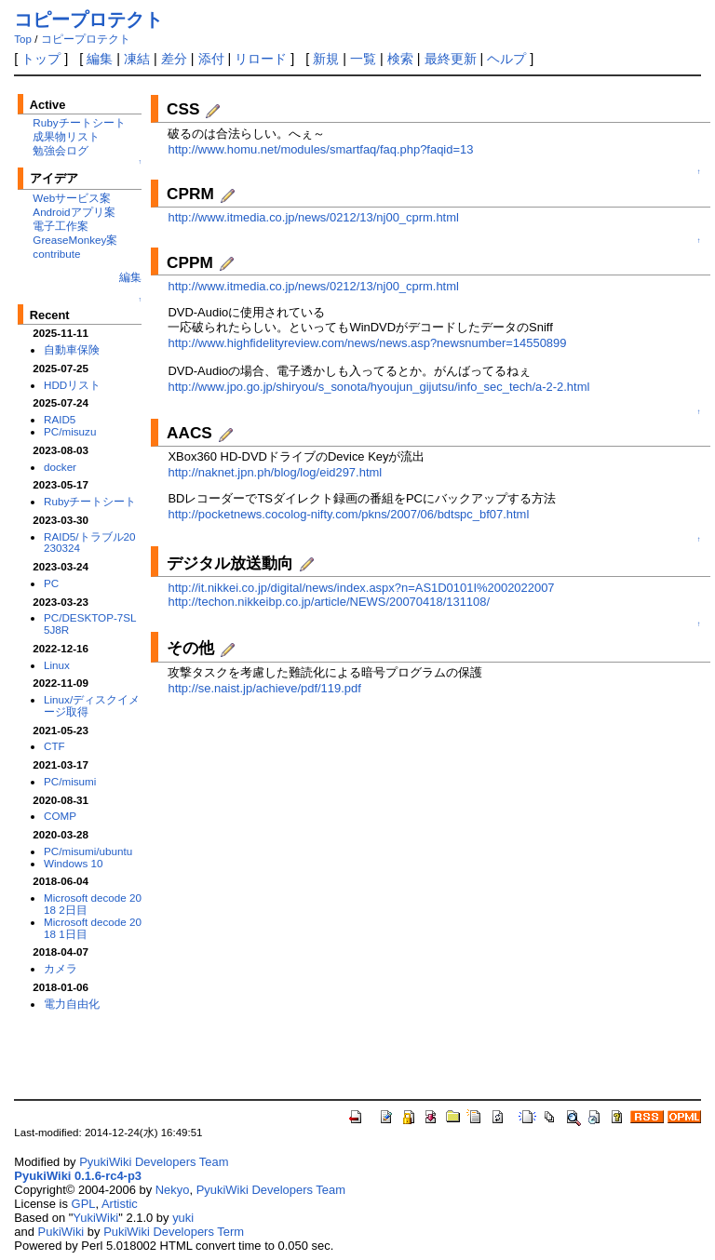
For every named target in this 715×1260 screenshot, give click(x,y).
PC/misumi (70, 781)
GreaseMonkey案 (75, 240)
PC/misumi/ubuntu (88, 851)
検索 (400, 58)
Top (23, 39)
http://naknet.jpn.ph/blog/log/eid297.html (275, 472)
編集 (100, 58)
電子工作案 (60, 226)
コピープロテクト (88, 19)
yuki (183, 1218)
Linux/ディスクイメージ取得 (92, 705)
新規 (326, 58)
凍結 (137, 58)
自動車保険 (72, 349)
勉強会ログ (60, 150)
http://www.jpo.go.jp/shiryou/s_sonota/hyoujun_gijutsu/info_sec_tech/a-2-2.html (378, 387)
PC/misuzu (70, 431)
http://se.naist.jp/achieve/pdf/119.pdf (264, 688)
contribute (56, 254)
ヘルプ (506, 58)
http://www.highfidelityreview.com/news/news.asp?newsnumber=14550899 (367, 343)
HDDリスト (72, 385)
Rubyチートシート (79, 122)
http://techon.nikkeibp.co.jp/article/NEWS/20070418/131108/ (329, 602)
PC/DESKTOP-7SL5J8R (90, 623)
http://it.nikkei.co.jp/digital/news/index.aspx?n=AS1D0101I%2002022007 (361, 588)
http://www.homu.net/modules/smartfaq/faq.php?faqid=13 (320, 149)
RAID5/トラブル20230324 (90, 542)
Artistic (119, 1204)
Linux (57, 665)
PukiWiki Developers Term (173, 1232)
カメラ (60, 968)
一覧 (363, 58)
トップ (41, 58)
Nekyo (172, 1190)
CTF (54, 746)
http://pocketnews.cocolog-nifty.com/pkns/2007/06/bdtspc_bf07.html (348, 514)
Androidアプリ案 (74, 212)
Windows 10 (73, 863)
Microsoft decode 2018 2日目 (93, 903)
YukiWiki (95, 1218)
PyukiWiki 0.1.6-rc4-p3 (78, 1176)
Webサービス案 (72, 198)
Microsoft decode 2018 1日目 (93, 928)
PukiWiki (61, 1232)
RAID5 (59, 419)
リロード (261, 58)
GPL (84, 1204)
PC (51, 583)
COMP (60, 816)
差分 (174, 58)
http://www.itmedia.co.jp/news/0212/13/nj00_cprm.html (313, 217)
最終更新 (451, 58)
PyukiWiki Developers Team (153, 1162)
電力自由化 (72, 1004)
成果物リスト (66, 136)
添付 (211, 58)
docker (60, 467)
